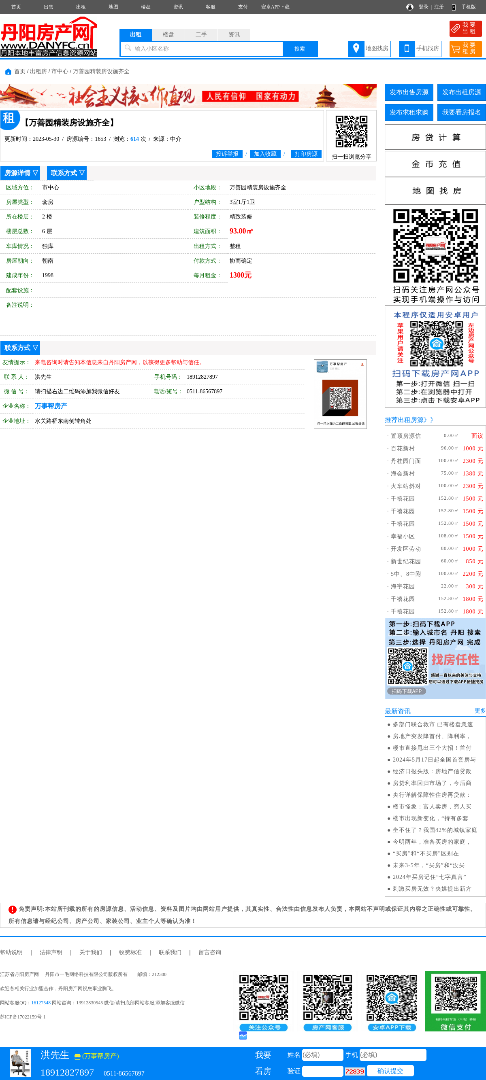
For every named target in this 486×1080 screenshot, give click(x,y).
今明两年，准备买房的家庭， (432, 842)
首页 (16, 7)
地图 (113, 7)
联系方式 (64, 173)
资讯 (178, 7)
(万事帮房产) (97, 1055)
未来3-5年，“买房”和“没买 (429, 865)
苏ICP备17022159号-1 (23, 1017)
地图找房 (377, 48)
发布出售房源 (409, 92)
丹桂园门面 (406, 461)
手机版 (468, 7)
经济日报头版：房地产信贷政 (432, 771)
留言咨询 (209, 952)
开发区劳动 (406, 549)
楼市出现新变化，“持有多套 (431, 818)
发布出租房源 (461, 92)
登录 (423, 7)
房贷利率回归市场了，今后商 (432, 783)
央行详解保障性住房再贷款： (432, 795)
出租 (81, 7)
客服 (210, 7)
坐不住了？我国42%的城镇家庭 (435, 830)
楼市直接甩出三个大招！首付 (432, 748)
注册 (439, 7)
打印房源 (306, 154)
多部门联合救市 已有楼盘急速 (433, 724)
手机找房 (427, 48)
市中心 (59, 71)
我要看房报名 (461, 112)
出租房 (38, 71)
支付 (243, 7)
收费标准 (130, 952)
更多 (480, 711)
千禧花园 (403, 499)
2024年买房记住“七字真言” (429, 877)
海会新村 (403, 474)
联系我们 (170, 952)
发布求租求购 (409, 112)
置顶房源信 (406, 436)
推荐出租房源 (404, 419)
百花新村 (403, 449)
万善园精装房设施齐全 (101, 71)
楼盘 (146, 7)
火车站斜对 (406, 486)
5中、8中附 (406, 574)
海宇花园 (403, 586)
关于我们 (90, 952)
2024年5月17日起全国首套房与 (434, 760)
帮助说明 (11, 952)
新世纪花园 (406, 561)
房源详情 (17, 173)
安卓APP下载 (275, 7)
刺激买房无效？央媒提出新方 (432, 889)
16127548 (41, 1003)
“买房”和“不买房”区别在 (426, 854)
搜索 (299, 49)
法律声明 (51, 952)
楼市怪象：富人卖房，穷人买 (432, 807)
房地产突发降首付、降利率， (432, 736)
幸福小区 (403, 536)
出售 (48, 7)
